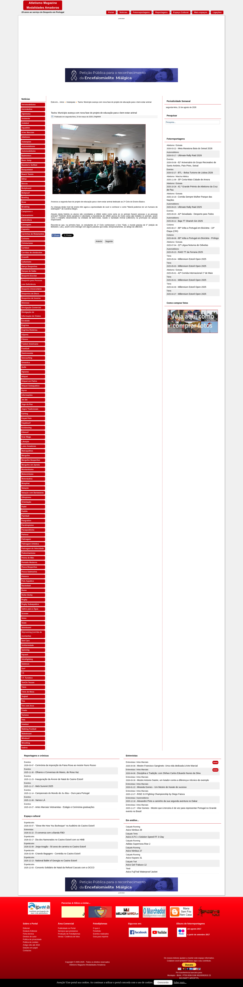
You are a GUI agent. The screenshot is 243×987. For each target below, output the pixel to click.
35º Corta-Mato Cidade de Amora (194, 179)
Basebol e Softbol (29, 165)
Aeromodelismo (29, 105)
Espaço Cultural (181, 12)
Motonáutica (27, 479)
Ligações (217, 12)
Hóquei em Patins (29, 381)
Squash (25, 655)
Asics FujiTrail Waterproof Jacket (141, 871)
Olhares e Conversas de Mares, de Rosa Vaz (57, 772)
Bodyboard (26, 188)
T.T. (23, 673)
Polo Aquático (28, 581)
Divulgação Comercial (31, 307)
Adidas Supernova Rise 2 (138, 844)
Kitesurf (25, 432)
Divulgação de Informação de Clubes (31, 314)
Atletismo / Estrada (174, 145)
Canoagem (26, 225)
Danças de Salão (29, 271)
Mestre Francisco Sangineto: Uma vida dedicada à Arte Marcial (167, 765)
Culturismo (26, 262)
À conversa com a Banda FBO (50, 832)
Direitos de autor (30, 937)
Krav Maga (26, 437)
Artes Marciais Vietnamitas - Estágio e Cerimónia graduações (64, 807)
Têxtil (128, 869)
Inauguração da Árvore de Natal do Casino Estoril (59, 779)
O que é (96, 928)
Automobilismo (28, 146)
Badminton (26, 156)
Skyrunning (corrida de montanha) (32, 634)
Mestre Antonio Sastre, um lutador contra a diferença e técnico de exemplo (173, 780)
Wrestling (26, 743)
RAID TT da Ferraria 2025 (190, 252)
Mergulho (26, 455)
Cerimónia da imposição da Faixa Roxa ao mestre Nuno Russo (65, 765)
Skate (24, 623)
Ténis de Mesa (28, 692)
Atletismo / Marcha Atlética (178, 176)
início (62, 102)
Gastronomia (27, 353)
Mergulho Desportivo (31, 460)
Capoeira (25, 229)
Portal (111, 12)
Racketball (26, 586)
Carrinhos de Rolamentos (33, 234)
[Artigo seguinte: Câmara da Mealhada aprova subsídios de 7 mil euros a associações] (109, 241)
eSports (25, 335)
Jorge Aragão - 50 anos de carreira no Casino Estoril (60, 846)
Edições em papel (30, 948)
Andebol (25, 123)
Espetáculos (29, 823)
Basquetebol (27, 170)
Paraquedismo (28, 530)
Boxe (24, 202)
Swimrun (25, 664)
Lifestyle (25, 442)
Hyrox (24, 390)
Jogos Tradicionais (30, 409)
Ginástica (26, 362)
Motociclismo (27, 474)
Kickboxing (27, 428)
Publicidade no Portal (66, 928)
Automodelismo (29, 151)
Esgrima (25, 325)
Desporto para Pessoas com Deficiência (32, 282)
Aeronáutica (27, 109)
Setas (24, 618)
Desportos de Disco (30, 294)
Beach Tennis (27, 174)
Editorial (26, 928)
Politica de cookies (30, 942)
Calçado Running (133, 827)
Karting (25, 414)
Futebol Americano (30, 344)
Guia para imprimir (100, 937)
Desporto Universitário (32, 289)
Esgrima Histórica (29, 330)
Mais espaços (200, 12)
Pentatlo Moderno (29, 562)
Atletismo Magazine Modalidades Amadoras (87, 965)
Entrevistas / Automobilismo (137, 798)
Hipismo (25, 372)
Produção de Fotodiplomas (69, 934)
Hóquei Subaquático (31, 386)
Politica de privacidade (32, 939)
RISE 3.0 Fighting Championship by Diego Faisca (161, 794)
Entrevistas (28, 829)
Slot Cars (26, 641)
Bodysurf (26, 193)
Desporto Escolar (29, 276)
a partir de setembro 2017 (198, 935)
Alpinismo (26, 114)
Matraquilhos (27, 451)
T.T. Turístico (27, 678)
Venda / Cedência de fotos (69, 937)
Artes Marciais (28, 132)
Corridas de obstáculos (32, 252)
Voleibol (25, 724)
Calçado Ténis (132, 834)
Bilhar (24, 179)
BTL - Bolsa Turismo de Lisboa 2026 (195, 172)
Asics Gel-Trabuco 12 (136, 865)
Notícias (123, 12)
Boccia (25, 184)
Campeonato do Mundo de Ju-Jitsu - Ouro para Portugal (62, 793)
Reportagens (161, 12)
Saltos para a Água (30, 609)
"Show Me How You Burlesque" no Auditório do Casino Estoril (65, 825)
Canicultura (27, 220)
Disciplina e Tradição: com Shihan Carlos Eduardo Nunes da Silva (169, 773)
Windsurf (26, 738)
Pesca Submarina (29, 572)
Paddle (25, 511)
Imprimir (97, 117)
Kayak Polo (27, 418)
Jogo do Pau (27, 404)
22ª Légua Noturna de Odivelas (193, 245)
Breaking (25, 207)
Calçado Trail (131, 862)
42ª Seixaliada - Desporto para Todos (196, 214)
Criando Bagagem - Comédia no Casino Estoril (57, 853)
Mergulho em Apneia (31, 465)
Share (56, 235)
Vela (23, 720)
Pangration (26, 521)
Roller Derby (27, 595)
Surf (23, 669)
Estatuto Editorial (30, 931)
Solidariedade (28, 645)
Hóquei (25, 376)
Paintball (25, 516)
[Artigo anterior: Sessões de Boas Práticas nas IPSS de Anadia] (99, 241)
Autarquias (26, 142)
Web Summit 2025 (44, 786)
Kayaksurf (26, 423)
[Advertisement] (121, 45)
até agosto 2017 (194, 929)
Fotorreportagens (141, 12)
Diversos (25, 303)
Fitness (25, 339)
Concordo (163, 982)
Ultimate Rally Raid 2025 (190, 207)
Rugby (24, 600)
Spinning (25, 650)
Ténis (24, 687)
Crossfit (25, 257)
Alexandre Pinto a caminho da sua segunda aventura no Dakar (167, 801)
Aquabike (26, 128)
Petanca (25, 576)
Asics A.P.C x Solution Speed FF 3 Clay (145, 837)
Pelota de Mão (28, 558)
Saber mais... (180, 982)
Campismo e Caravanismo (27, 213)
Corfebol (25, 248)
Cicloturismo (27, 243)
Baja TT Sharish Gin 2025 (190, 221)
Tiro (23, 701)
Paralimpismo (28, 525)
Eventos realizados (101, 934)
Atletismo (26, 137)
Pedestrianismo (28, 553)
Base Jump (26, 160)
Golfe (24, 367)
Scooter (25, 613)
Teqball (25, 696)
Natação (25, 488)
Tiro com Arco (28, 706)
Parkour (25, 534)
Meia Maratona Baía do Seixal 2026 (195, 148)
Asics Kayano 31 (134, 858)
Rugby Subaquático (30, 604)
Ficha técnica (28, 934)
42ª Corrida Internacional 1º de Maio (195, 273)
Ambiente (26, 118)
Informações (27, 395)
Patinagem (26, 539)
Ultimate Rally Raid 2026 (190, 155)
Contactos (27, 951)
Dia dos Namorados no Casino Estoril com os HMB (59, 839)
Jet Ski (25, 400)
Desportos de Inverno (31, 298)
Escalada (26, 321)
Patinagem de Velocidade (33, 548)
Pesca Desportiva (29, 567)
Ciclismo (25, 239)
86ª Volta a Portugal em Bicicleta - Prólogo (198, 238)
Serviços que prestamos (68, 931)
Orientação (26, 502)
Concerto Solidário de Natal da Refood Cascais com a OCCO (64, 867)
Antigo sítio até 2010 (31, 945)
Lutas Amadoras (29, 446)
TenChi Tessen (28, 682)
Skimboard (26, 627)
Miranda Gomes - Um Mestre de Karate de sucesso (162, 787)
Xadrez (25, 748)
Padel (24, 507)
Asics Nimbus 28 (134, 830)
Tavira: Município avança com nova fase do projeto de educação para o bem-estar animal (94, 113)
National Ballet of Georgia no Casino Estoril (56, 860)
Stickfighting (27, 659)
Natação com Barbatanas (33, 493)
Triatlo (24, 710)
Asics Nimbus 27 (134, 851)
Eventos (170, 159)
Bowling (25, 197)
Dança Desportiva (29, 266)
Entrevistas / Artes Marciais (137, 762)
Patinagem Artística (30, 544)
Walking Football (29, 729)
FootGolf (25, 349)
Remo (24, 590)
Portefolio (97, 931)
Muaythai (26, 483)
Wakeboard (26, 734)
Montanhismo (28, 469)
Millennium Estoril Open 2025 (192, 259)
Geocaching (27, 358)
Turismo (25, 715)
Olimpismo (26, 497)
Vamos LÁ (40, 800)
